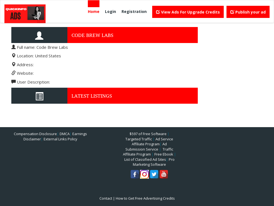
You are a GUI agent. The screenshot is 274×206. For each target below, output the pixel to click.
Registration (134, 11)
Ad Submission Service (146, 146)
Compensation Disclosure (35, 133)
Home (93, 11)
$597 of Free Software (148, 133)
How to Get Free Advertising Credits (145, 198)
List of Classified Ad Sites (145, 159)
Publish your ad (248, 12)
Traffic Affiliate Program (148, 152)
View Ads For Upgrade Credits (188, 12)
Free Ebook (163, 154)
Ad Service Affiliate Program (152, 142)
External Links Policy (60, 139)
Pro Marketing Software (154, 162)
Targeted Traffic (138, 139)
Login (110, 11)
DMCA (65, 133)
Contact (105, 198)
